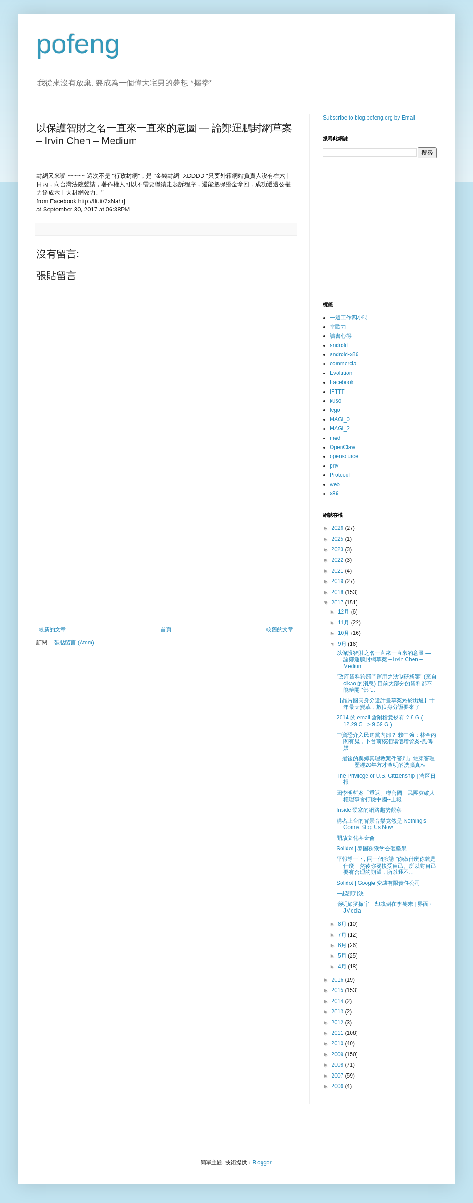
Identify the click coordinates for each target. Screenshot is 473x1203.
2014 (338, 1001)
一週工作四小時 (349, 317)
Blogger (261, 1162)
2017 (338, 602)
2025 (338, 539)
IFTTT (337, 392)
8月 (343, 924)
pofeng (78, 44)
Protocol (340, 475)
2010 (338, 1043)
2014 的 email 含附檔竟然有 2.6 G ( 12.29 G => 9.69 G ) (380, 720)
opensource (344, 456)
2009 (338, 1054)
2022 (338, 560)
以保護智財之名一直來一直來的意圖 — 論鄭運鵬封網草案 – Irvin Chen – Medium (384, 659)
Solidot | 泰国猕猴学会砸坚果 (372, 848)
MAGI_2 (340, 428)
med (335, 438)
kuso (335, 401)
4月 (343, 966)
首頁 (166, 629)
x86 (334, 493)
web (335, 484)
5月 (343, 956)
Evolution (341, 373)
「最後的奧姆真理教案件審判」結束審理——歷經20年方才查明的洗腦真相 (386, 761)
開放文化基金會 (356, 838)
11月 (344, 622)
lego (335, 410)
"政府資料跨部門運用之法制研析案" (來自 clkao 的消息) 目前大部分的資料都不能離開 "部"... (387, 683)
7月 (343, 935)
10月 (344, 633)
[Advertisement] (166, 551)
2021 (338, 571)
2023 (338, 549)
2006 (338, 1086)
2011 (338, 1033)
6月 (343, 945)
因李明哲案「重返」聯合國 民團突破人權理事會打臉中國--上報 (386, 796)
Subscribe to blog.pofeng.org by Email (369, 118)
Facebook (342, 382)
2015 (338, 990)
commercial (343, 363)
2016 (338, 980)
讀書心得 (341, 336)
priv (334, 466)
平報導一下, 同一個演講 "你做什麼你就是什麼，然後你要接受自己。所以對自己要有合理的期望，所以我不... (386, 865)
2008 (338, 1065)
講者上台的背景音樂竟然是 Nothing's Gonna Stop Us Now (381, 824)
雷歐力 (338, 327)
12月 (344, 612)
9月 (343, 644)
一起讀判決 (350, 893)
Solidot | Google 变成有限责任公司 (379, 883)
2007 (338, 1076)
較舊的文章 (279, 629)
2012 (338, 1022)
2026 (338, 528)
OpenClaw (342, 447)
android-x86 (344, 354)
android (339, 345)
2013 (338, 1011)
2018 (338, 592)
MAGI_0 (340, 419)
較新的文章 (52, 629)
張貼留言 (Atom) (74, 642)
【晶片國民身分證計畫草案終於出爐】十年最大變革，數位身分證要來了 (386, 703)
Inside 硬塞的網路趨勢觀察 (369, 810)
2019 (338, 581)
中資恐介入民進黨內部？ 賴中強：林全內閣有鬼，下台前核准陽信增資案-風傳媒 (386, 741)
